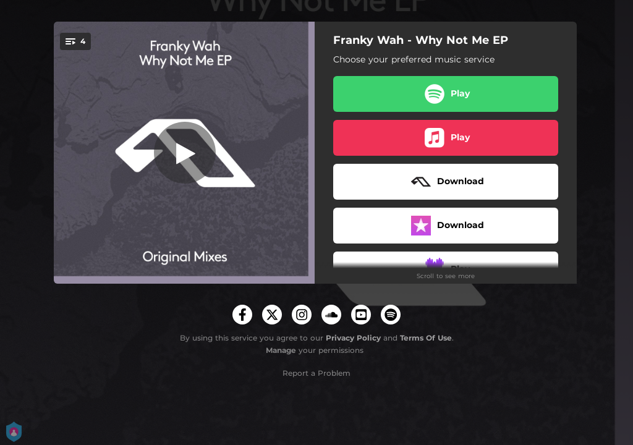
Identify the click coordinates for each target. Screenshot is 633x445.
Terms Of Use (426, 337)
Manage (281, 350)
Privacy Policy (353, 337)
